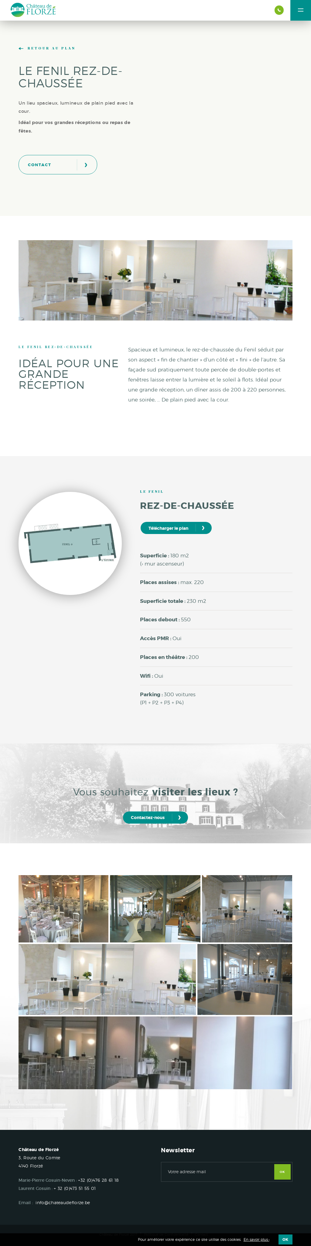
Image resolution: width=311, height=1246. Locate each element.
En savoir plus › (256, 1240)
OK (282, 1172)
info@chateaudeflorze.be (63, 1202)
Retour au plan (47, 48)
